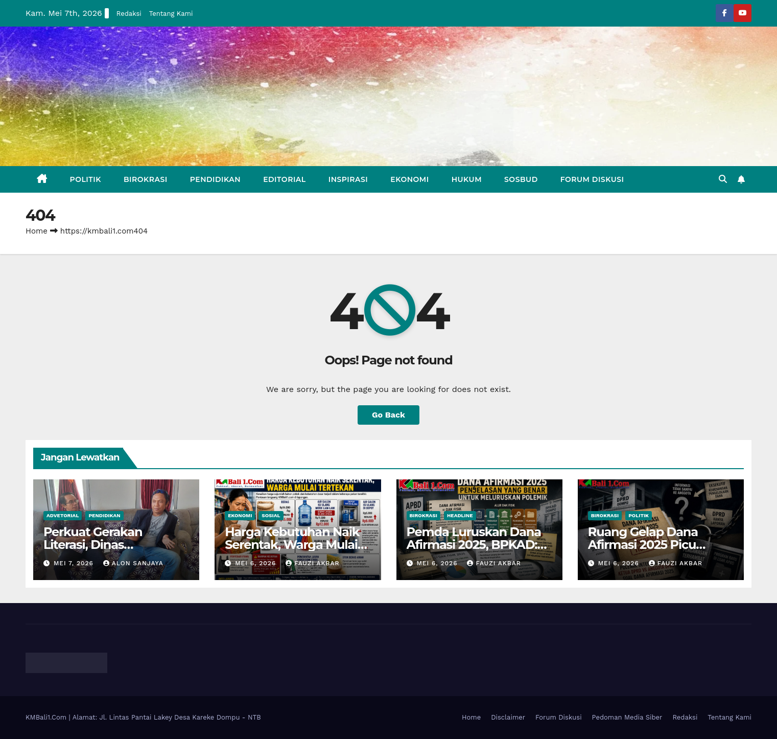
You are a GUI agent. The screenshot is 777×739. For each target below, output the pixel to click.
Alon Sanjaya (133, 563)
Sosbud (521, 179)
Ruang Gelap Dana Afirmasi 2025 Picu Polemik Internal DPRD (655, 544)
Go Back (388, 415)
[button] (723, 179)
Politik (85, 179)
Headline (460, 515)
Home (37, 231)
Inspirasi (348, 179)
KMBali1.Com (47, 717)
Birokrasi (146, 179)
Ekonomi (409, 179)
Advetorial (62, 515)
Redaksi (129, 13)
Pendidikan (215, 179)
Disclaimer (508, 717)
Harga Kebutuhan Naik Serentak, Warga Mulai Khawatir (292, 544)
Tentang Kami (171, 13)
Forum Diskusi (592, 179)
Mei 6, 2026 (256, 563)
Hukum (467, 179)
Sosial (271, 515)
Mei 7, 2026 (75, 563)
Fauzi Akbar (312, 563)
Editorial (284, 179)
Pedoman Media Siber (627, 717)
